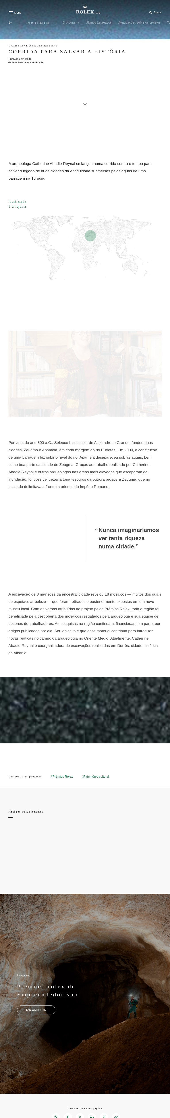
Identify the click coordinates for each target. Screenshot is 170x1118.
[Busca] (154, 12)
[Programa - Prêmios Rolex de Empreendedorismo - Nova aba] (36, 1009)
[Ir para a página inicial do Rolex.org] (85, 8)
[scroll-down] (85, 102)
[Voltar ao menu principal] (10, 22)
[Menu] (14, 12)
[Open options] (84, 374)
